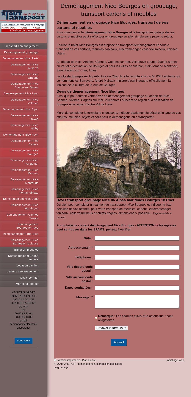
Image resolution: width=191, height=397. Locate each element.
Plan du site (89, 360)
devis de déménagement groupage (120, 96)
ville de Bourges (72, 76)
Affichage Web (175, 360)
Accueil (119, 342)
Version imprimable (67, 360)
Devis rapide (23, 340)
